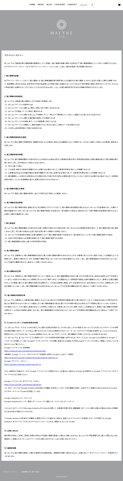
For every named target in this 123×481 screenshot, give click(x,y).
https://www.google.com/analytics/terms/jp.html (25, 351)
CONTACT (72, 4)
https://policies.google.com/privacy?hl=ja (22, 364)
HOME (32, 4)
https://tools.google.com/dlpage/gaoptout (22, 385)
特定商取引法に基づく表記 (30, 472)
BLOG (49, 4)
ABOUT (41, 4)
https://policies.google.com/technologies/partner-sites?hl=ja (31, 358)
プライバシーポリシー (10, 472)
